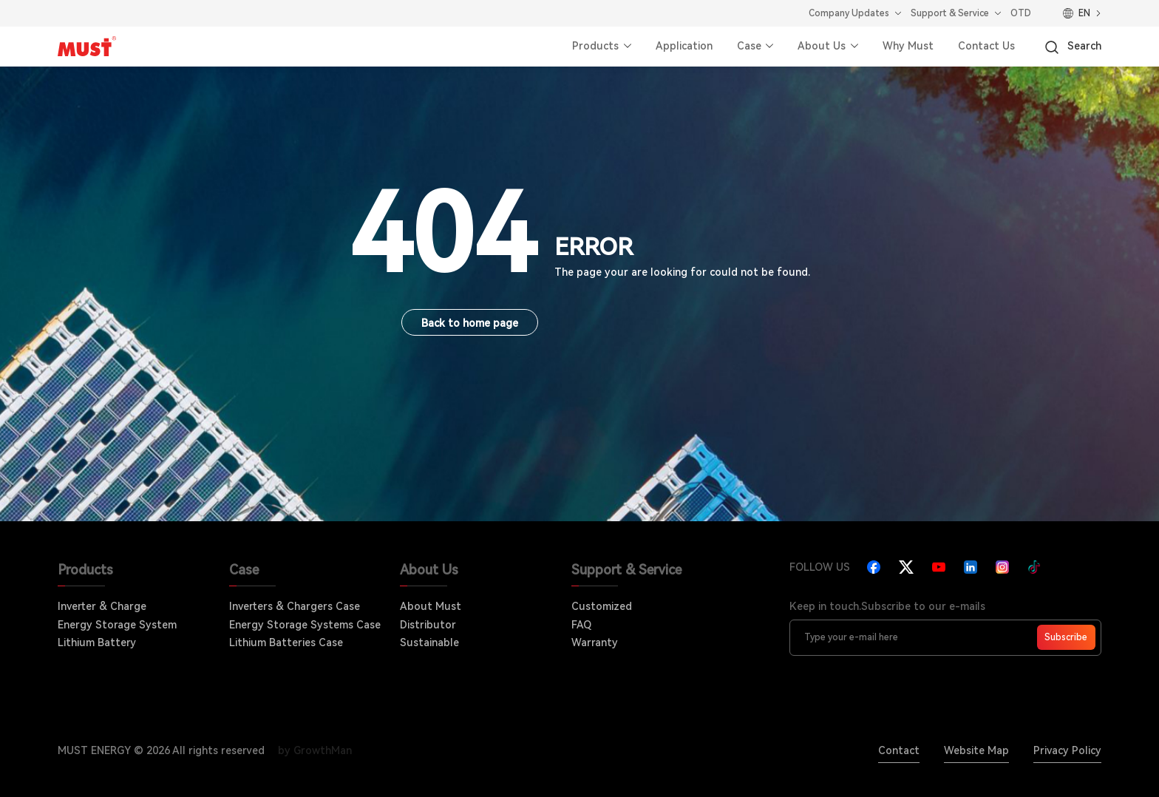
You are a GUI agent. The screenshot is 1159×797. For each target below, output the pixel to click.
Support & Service (950, 13)
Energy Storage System (117, 625)
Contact (899, 750)
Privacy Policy (1067, 750)
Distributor (428, 625)
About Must (430, 606)
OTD (1020, 13)
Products (595, 46)
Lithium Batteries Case (286, 642)
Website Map (976, 750)
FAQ (581, 625)
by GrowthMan (315, 750)
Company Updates (849, 13)
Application (684, 46)
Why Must (908, 46)
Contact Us (986, 46)
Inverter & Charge (102, 606)
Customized (601, 606)
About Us (822, 46)
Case (749, 46)
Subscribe (1065, 637)
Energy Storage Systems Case (305, 625)
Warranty (594, 642)
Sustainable (429, 642)
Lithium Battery (97, 642)
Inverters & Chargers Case (294, 606)
